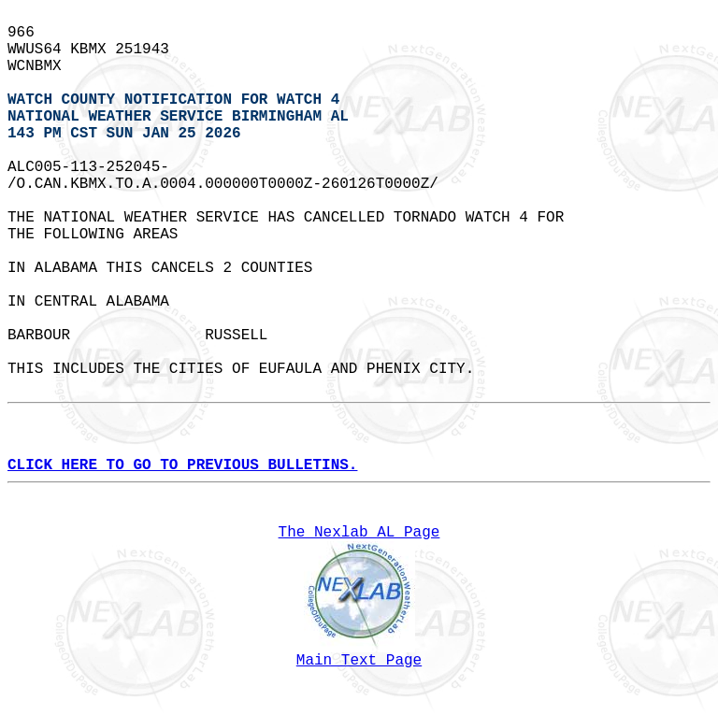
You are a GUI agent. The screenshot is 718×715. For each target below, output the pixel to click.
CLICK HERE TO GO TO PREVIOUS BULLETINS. (182, 465)
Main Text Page (359, 660)
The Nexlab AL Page (359, 532)
